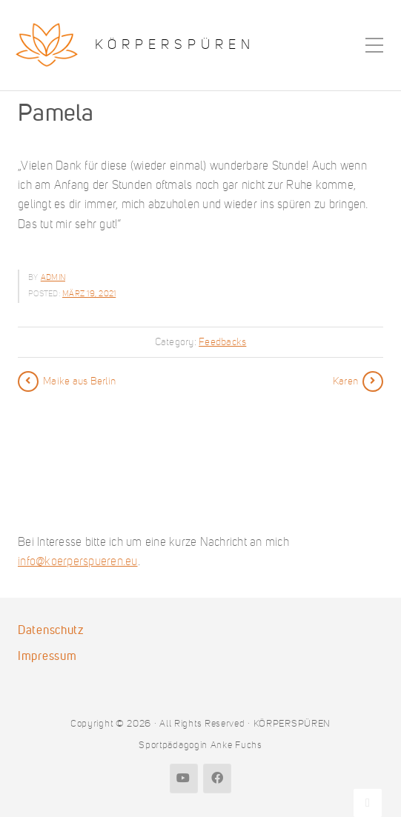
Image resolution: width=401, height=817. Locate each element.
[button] (26, 790)
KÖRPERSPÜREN (175, 45)
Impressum (47, 656)
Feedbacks (222, 342)
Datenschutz (51, 630)
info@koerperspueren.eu (78, 561)
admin (53, 277)
